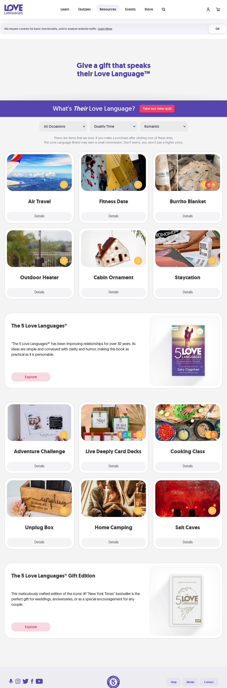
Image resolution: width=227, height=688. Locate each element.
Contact (209, 682)
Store (149, 9)
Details (39, 216)
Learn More (105, 29)
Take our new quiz (157, 108)
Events (130, 9)
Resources (108, 9)
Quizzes (84, 9)
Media (190, 682)
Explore (31, 377)
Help (174, 682)
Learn (65, 9)
